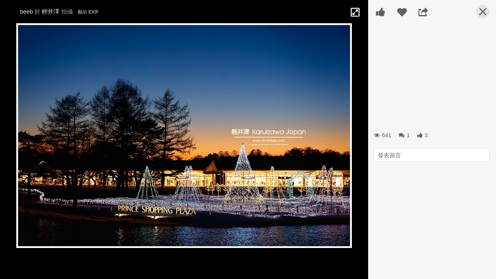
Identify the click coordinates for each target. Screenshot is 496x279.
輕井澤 (50, 11)
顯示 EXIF (88, 12)
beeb (26, 11)
